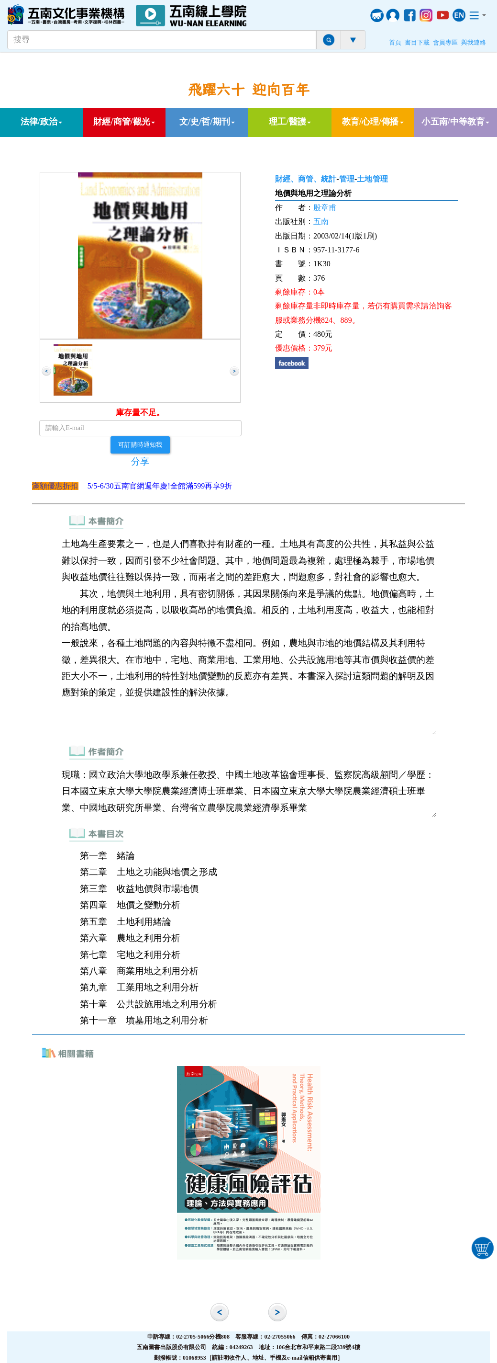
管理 (346, 179)
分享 (140, 461)
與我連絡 (473, 42)
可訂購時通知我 (140, 444)
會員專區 (445, 42)
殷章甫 (324, 208)
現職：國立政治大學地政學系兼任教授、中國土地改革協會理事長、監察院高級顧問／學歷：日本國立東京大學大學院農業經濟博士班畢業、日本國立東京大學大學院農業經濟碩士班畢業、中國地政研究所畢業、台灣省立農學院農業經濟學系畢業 (248, 791)
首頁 (395, 42)
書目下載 (417, 42)
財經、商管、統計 (306, 179)
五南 (321, 221)
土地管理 (372, 179)
